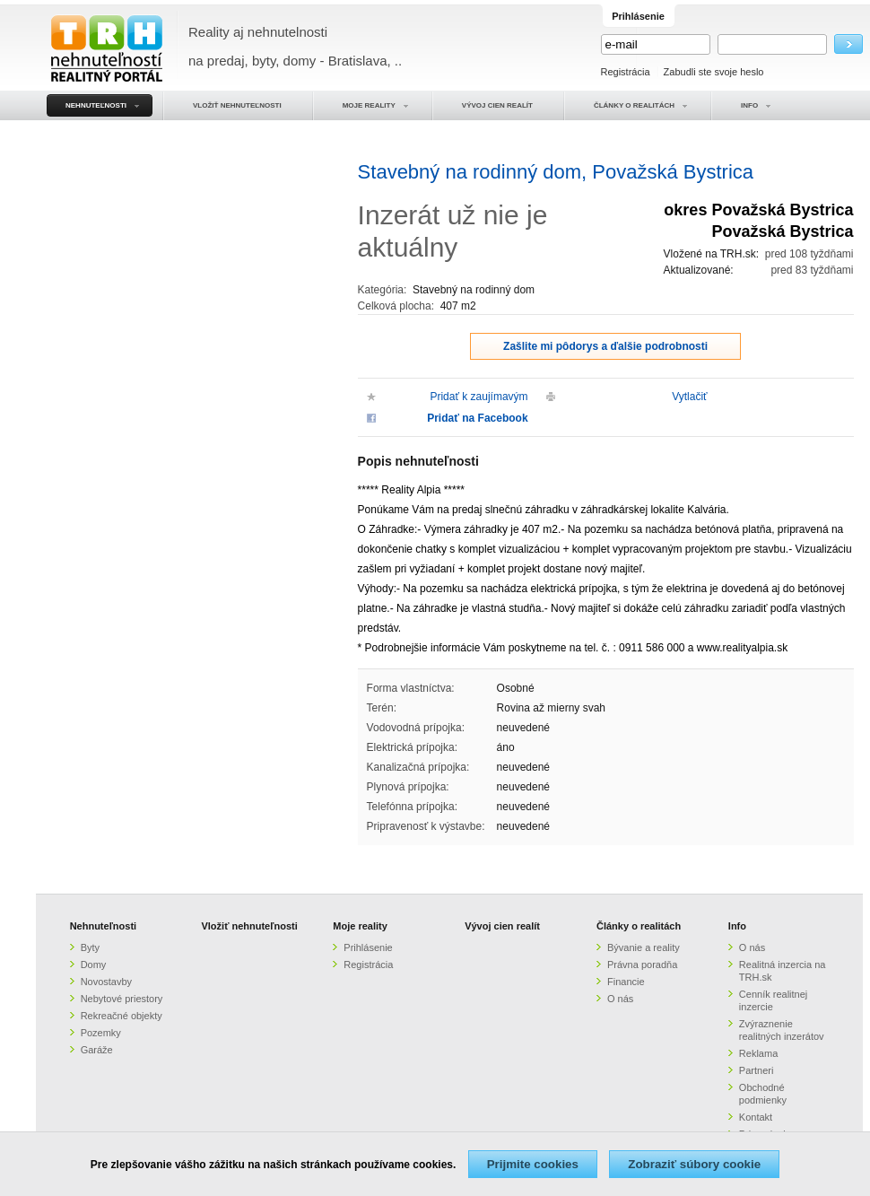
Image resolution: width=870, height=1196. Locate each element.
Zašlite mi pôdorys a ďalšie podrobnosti (605, 346)
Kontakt (755, 1117)
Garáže (97, 1049)
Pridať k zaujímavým (478, 396)
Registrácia (625, 71)
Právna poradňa (642, 964)
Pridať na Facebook (477, 418)
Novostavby (106, 981)
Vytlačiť (689, 396)
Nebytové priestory (122, 998)
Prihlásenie (368, 947)
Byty (90, 947)
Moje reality (360, 926)
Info (737, 926)
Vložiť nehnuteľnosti (249, 926)
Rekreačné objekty (121, 1015)
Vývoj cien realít (502, 926)
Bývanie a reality (643, 947)
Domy (94, 964)
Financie (626, 981)
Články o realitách (638, 926)
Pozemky (101, 1032)
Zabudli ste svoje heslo (714, 71)
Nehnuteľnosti (103, 926)
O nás (620, 998)
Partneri (756, 1070)
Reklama (758, 1053)
